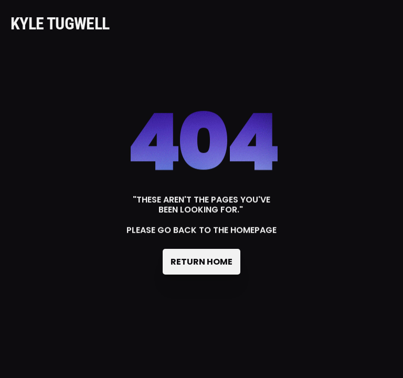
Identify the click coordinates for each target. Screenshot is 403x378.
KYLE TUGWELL (59, 24)
